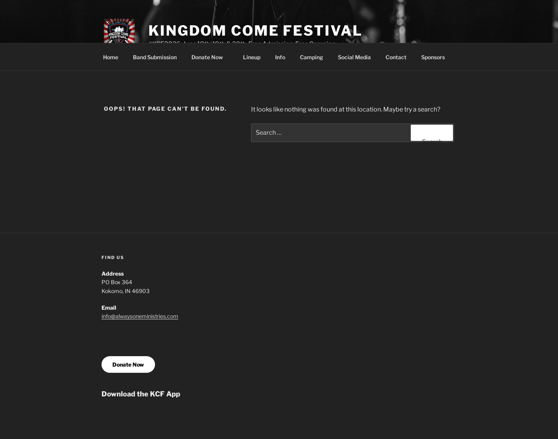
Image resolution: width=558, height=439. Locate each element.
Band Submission (155, 57)
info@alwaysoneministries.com (140, 316)
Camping (311, 57)
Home (110, 57)
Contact (396, 57)
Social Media (354, 57)
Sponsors (433, 57)
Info (280, 57)
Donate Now (210, 57)
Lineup (251, 57)
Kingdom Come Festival (255, 30)
